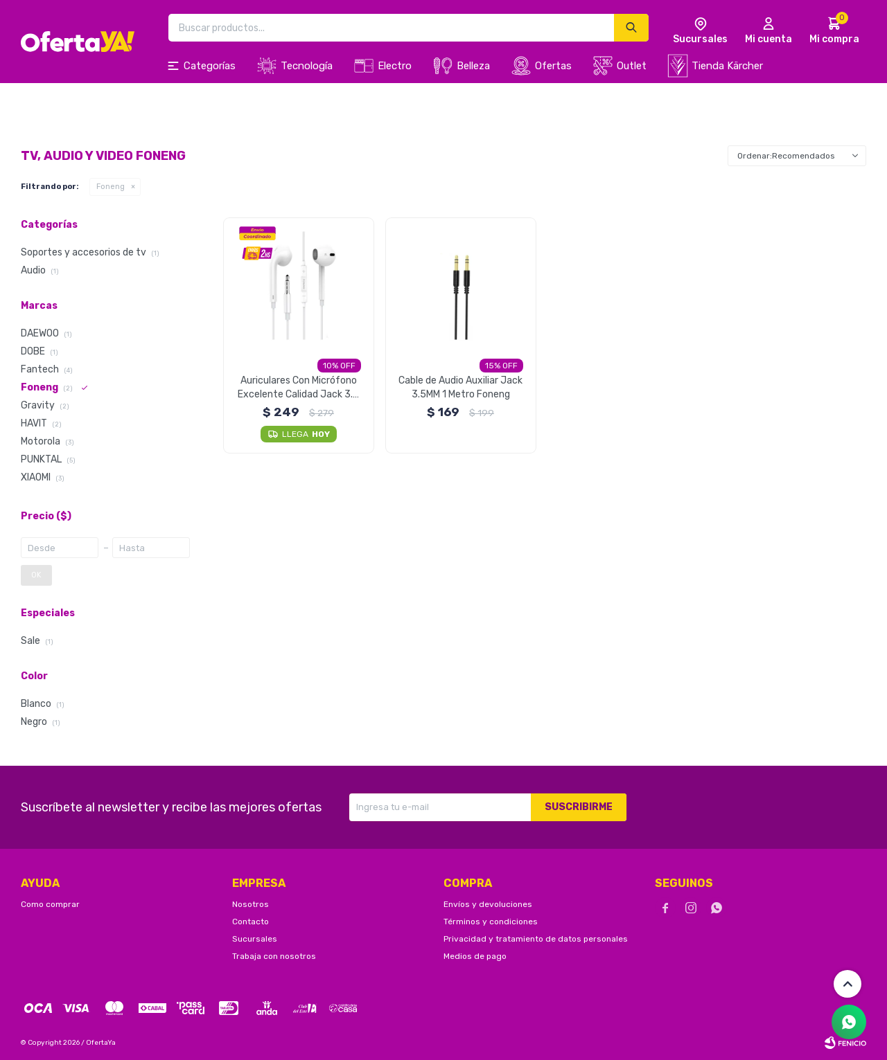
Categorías (210, 66)
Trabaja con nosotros (274, 956)
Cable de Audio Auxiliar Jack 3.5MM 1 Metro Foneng (460, 387)
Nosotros (250, 904)
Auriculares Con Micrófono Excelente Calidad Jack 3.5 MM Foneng (298, 388)
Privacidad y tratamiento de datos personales (536, 939)
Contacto (250, 921)
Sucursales (254, 939)
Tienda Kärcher (727, 66)
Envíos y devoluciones (488, 904)
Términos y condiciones (491, 921)
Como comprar (50, 904)
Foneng (110, 186)
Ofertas (553, 66)
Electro (395, 66)
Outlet (632, 66)
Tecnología (307, 66)
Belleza (473, 66)
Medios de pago (475, 956)
